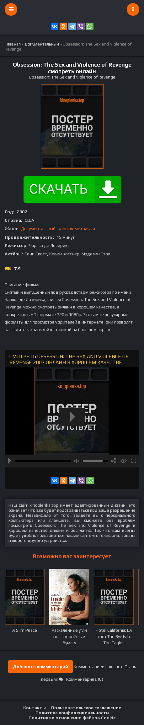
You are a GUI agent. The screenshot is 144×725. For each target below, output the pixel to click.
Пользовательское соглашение (86, 707)
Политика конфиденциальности (72, 712)
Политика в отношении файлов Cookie (72, 717)
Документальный (38, 228)
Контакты (34, 707)
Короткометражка (76, 228)
